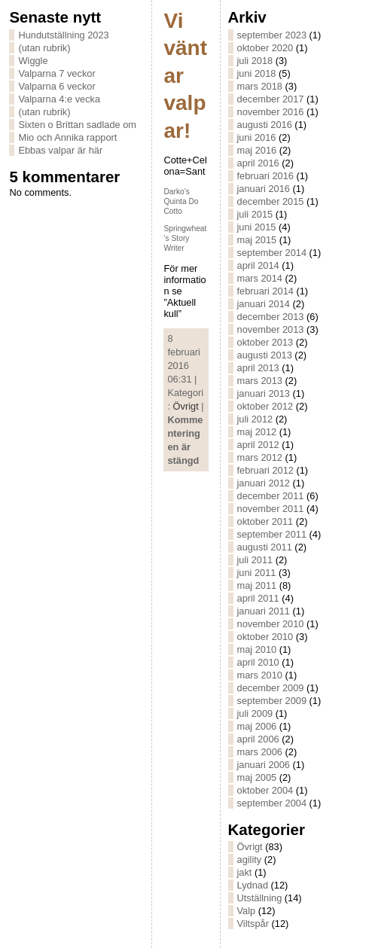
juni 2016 (256, 137)
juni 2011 (256, 572)
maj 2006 (257, 726)
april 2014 (258, 265)
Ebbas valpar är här (60, 150)
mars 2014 (259, 278)
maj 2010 (257, 649)
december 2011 (270, 495)
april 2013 (258, 367)
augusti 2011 (264, 547)
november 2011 (270, 508)
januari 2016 (263, 188)
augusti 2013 (264, 355)
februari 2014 (265, 291)
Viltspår (253, 923)
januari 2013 (263, 393)
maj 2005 (257, 777)
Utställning (259, 898)
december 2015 (270, 201)
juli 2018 (255, 60)
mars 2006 (259, 751)
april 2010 (258, 662)
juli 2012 (255, 419)
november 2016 (270, 111)
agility (249, 859)
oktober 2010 (265, 636)
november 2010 (270, 623)
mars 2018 (259, 86)
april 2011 (258, 598)
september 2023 (271, 35)
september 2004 (271, 803)
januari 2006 (263, 764)
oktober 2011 (265, 521)
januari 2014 (263, 303)
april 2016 (258, 163)
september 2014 (271, 252)
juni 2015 (256, 227)
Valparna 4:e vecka (59, 99)
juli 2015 (255, 214)
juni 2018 (256, 73)
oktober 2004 (265, 790)
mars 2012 (259, 457)
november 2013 (270, 329)
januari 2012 (263, 483)
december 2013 (270, 316)
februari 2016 (265, 175)
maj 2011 (257, 585)
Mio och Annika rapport (67, 137)
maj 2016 (257, 150)
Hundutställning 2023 (63, 35)
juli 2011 (255, 559)
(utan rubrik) (44, 47)
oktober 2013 (265, 342)
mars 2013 (259, 380)
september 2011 (271, 534)
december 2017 (270, 99)
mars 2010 (259, 675)
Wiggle (32, 60)
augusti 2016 (264, 124)
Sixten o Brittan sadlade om (77, 124)
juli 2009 (255, 713)
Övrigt (186, 406)
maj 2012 (257, 431)
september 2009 (271, 700)
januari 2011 (263, 611)
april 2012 (258, 444)
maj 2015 (257, 239)
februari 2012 (265, 470)
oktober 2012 (265, 406)
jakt (244, 872)
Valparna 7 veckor (56, 73)
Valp (246, 910)
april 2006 (258, 739)
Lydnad (253, 885)
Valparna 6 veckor (56, 86)
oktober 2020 (265, 47)
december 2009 (270, 687)
